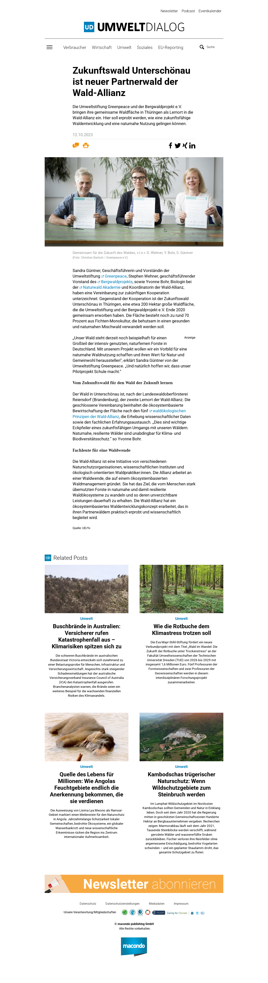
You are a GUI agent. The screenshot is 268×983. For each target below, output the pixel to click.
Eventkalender (210, 11)
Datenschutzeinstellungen (123, 902)
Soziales (145, 46)
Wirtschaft (102, 46)
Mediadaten (157, 902)
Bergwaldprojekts (117, 280)
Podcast (188, 11)
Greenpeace (116, 275)
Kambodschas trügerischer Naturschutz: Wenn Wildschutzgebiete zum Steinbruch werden (181, 783)
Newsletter (169, 11)
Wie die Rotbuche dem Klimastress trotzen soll (181, 628)
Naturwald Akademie (102, 286)
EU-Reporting (170, 46)
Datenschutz (88, 902)
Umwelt (124, 46)
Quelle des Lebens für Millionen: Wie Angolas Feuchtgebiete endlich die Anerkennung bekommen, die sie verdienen (86, 786)
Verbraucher (74, 46)
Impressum (181, 902)
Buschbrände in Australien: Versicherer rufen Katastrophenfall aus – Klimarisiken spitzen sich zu (87, 635)
